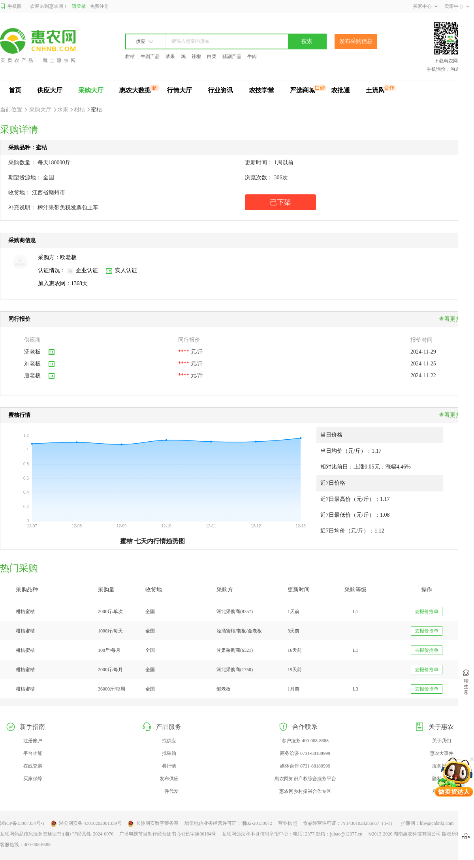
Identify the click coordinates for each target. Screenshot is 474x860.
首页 (15, 90)
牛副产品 (150, 56)
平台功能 (32, 753)
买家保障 (32, 778)
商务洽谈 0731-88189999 (305, 753)
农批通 (340, 90)
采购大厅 (90, 90)
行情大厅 (179, 90)
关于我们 (441, 740)
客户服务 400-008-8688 (305, 740)
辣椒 (196, 56)
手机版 (11, 6)
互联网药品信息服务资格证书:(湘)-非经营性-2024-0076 (56, 834)
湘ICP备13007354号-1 (22, 823)
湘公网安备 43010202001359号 (86, 823)
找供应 (169, 740)
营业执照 (287, 823)
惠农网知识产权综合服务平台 (305, 778)
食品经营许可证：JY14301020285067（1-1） (349, 823)
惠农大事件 (441, 753)
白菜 (211, 56)
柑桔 (130, 56)
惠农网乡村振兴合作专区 (305, 791)
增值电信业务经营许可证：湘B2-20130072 (228, 823)
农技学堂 (261, 90)
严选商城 (302, 90)
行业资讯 (220, 90)
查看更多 (452, 415)
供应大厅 (49, 90)
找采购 (169, 753)
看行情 (169, 766)
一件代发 (169, 791)
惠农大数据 (135, 90)
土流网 (375, 90)
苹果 (170, 56)
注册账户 (32, 740)
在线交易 (32, 766)
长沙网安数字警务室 (153, 823)
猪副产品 (231, 56)
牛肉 (252, 56)
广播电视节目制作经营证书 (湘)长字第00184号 (167, 834)
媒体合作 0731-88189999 (305, 766)
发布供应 (169, 778)
